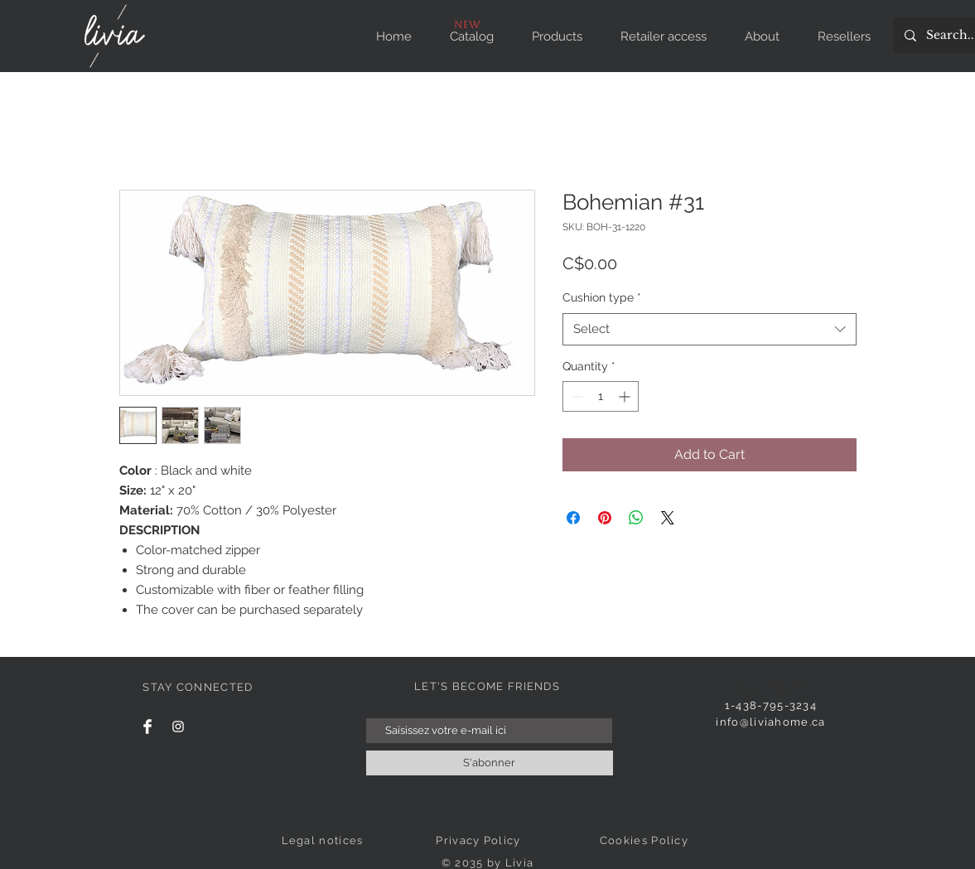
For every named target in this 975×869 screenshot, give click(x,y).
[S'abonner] (489, 763)
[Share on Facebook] (573, 518)
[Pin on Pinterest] (605, 518)
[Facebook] (147, 726)
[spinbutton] (600, 396)
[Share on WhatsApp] (636, 518)
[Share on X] (668, 518)
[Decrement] (575, 396)
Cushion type (601, 297)
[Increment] (625, 396)
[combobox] (709, 329)
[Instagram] (178, 726)
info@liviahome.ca (770, 722)
